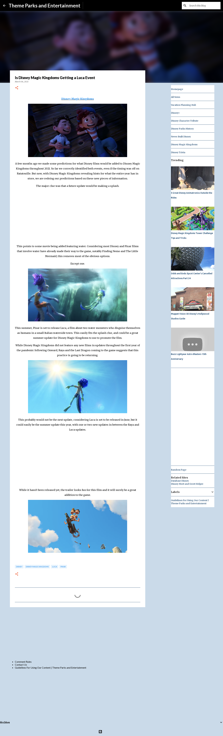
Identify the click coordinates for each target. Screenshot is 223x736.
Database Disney (180, 480)
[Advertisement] (77, 633)
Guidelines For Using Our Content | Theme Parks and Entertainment (50, 667)
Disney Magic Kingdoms (77, 98)
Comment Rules (23, 661)
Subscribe (90, 5)
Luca (54, 566)
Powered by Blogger (111, 731)
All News (175, 97)
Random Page (178, 469)
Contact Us (21, 664)
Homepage (177, 89)
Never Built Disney (181, 136)
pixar (63, 566)
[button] (17, 88)
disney (19, 566)
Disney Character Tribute (184, 120)
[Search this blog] (204, 5)
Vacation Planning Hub (183, 105)
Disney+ (175, 112)
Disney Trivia (178, 152)
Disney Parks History (182, 128)
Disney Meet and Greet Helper (187, 484)
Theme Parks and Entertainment (44, 5)
